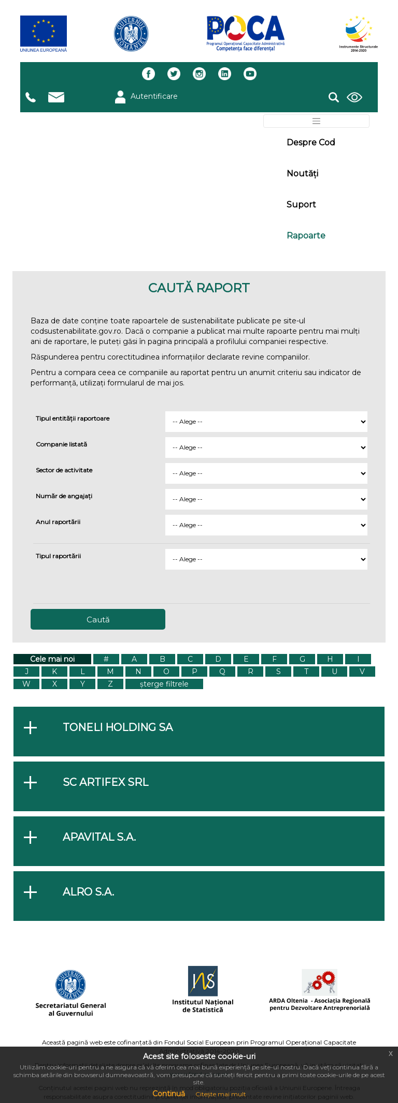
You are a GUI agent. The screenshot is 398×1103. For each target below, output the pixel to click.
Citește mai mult (220, 1094)
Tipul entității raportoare (72, 418)
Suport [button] (301, 205)
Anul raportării (58, 522)
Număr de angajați (64, 496)
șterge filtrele (164, 684)
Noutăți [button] (302, 173)
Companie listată (61, 444)
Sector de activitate (64, 470)
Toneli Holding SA (118, 727)
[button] (333, 95)
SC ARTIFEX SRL (105, 782)
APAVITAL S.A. (99, 837)
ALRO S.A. (88, 892)
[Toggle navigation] (316, 121)
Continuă (168, 1093)
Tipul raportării (58, 556)
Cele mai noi (52, 659)
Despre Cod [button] (311, 142)
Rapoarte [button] (306, 236)
